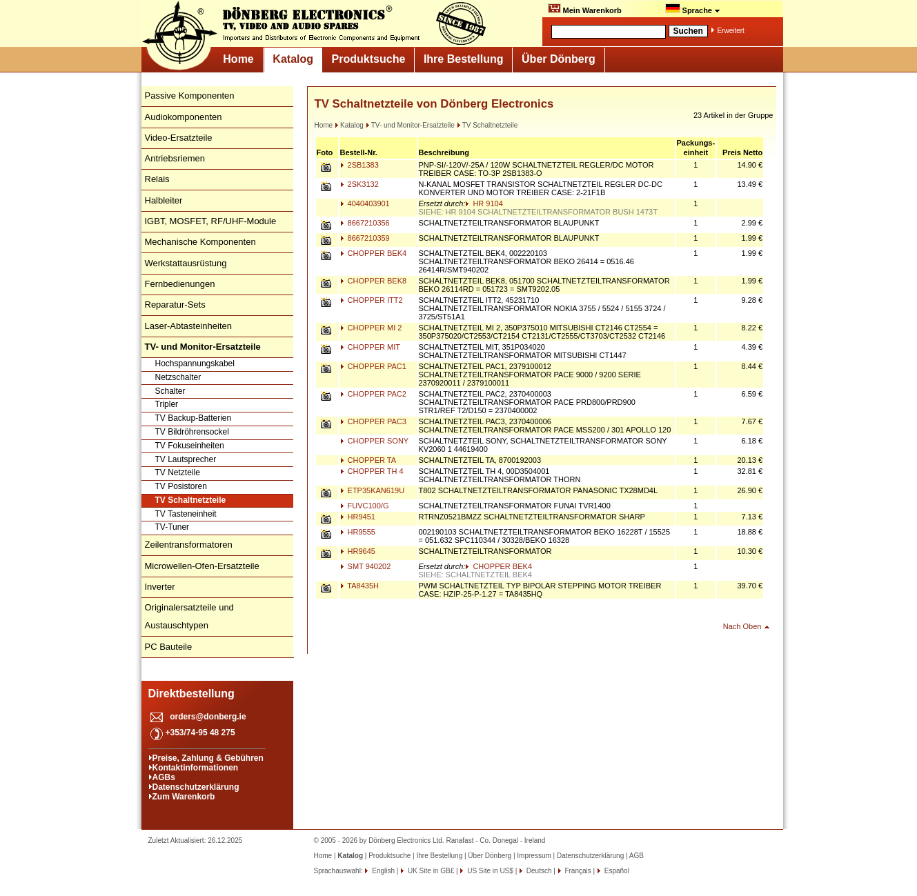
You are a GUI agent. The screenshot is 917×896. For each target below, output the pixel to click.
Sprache (693, 8)
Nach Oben (742, 626)
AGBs (163, 777)
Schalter (170, 391)
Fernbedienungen (180, 284)
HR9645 (357, 551)
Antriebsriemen (175, 158)
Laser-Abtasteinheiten (188, 326)
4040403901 (365, 203)
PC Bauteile (169, 646)
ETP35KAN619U (372, 490)
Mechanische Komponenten (200, 242)
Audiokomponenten (183, 117)
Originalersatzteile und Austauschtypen (189, 616)
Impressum (534, 855)
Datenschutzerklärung (195, 787)
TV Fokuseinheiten (189, 445)
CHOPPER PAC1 (373, 366)
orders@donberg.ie (208, 716)
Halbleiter (164, 200)
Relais (157, 179)
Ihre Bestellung (464, 59)
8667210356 (365, 223)
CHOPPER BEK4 (373, 253)
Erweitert (730, 30)
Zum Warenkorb (183, 797)
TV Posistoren (181, 486)
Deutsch (537, 871)
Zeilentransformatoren (189, 544)
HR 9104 (483, 203)
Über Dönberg (558, 59)
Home (238, 59)
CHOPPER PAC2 (373, 394)
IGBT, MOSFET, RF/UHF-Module (211, 221)
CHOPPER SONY (374, 441)
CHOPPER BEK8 (373, 281)
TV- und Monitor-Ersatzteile (410, 125)
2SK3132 (359, 184)
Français (577, 871)
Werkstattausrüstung (186, 263)
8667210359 (365, 238)
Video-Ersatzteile (179, 137)
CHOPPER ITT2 (371, 300)
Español (615, 871)
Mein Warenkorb (585, 8)
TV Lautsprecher (186, 459)
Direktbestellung (191, 693)
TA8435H (359, 585)
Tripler (167, 404)
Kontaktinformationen (195, 768)
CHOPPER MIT (370, 347)
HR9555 (357, 532)
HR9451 (357, 516)
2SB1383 (359, 165)
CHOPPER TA (368, 460)
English (382, 871)
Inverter (160, 586)
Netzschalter (178, 377)
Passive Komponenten (190, 95)
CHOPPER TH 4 (372, 471)
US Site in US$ (490, 871)
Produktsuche (369, 59)
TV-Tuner (172, 527)
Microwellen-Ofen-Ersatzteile (202, 566)
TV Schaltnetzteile (190, 500)
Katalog (293, 59)
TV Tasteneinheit (186, 514)
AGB (636, 855)
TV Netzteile (177, 472)
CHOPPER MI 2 (371, 327)
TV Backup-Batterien (193, 418)
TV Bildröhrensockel (192, 432)
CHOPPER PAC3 (373, 421)
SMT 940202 (365, 566)
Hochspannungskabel (195, 363)
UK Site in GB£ (431, 871)
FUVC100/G (364, 505)
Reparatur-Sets (175, 304)
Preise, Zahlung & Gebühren (208, 758)
